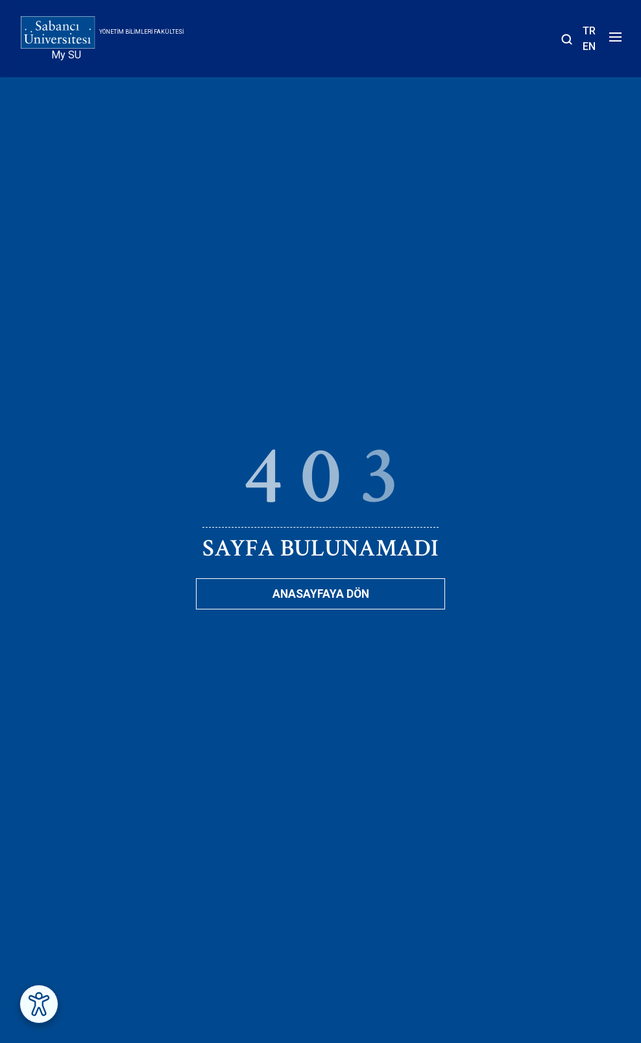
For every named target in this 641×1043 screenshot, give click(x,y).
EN (589, 46)
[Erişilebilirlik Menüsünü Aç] (38, 1004)
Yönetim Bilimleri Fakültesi (141, 32)
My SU (66, 55)
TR (589, 31)
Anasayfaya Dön (320, 593)
